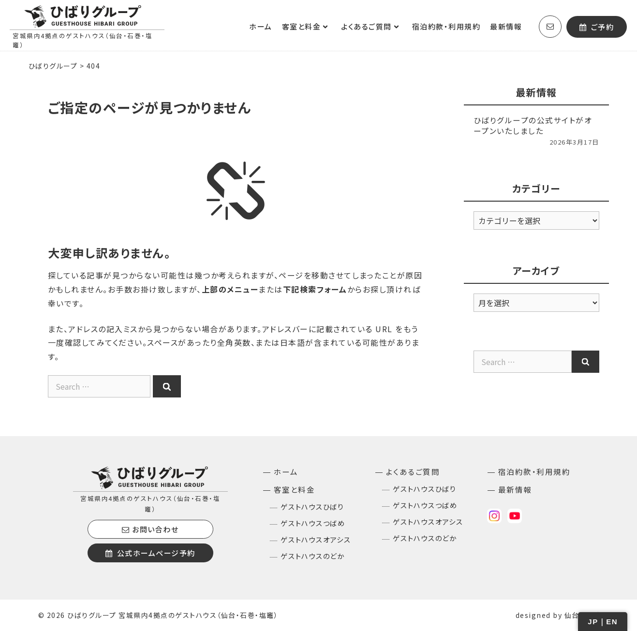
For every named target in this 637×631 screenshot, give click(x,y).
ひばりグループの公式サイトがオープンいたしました (533, 125)
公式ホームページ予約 (150, 553)
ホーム (260, 26)
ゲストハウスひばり (312, 506)
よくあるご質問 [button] (374, 26)
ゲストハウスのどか (313, 556)
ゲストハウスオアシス (316, 539)
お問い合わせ (150, 529)
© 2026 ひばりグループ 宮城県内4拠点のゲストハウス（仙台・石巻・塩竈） (158, 615)
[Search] (167, 386)
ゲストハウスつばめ (313, 523)
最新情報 (506, 26)
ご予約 (596, 27)
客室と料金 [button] (309, 26)
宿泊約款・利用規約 (446, 26)
